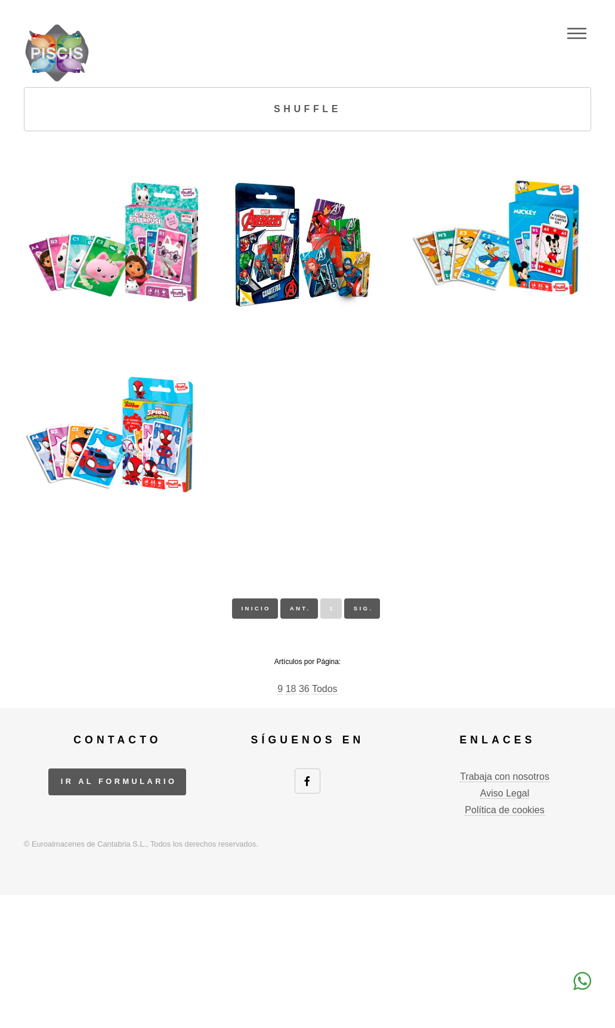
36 (304, 689)
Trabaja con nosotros (504, 776)
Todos (325, 689)
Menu (577, 33)
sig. (363, 608)
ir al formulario (119, 781)
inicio (255, 608)
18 (291, 689)
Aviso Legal (504, 793)
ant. (300, 608)
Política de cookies (504, 810)
